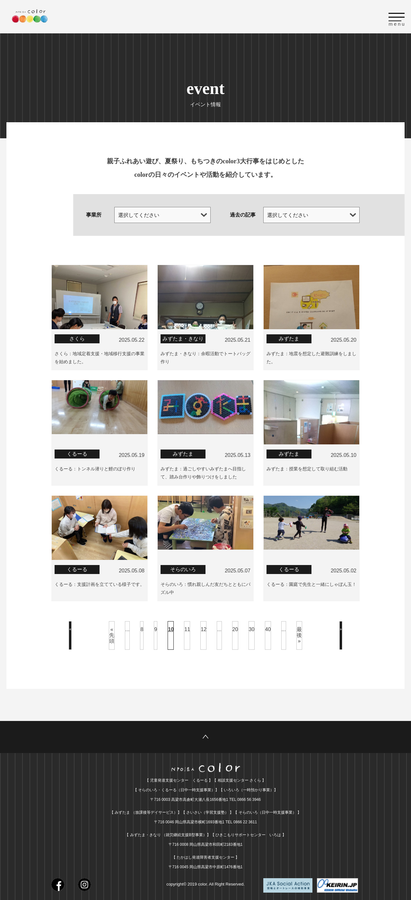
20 (235, 627)
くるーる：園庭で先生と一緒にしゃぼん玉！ (311, 582)
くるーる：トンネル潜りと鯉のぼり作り (95, 467)
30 (252, 627)
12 (203, 627)
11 (187, 627)
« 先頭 (111, 633)
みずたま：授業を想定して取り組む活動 (307, 467)
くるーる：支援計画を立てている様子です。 (99, 582)
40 (268, 627)
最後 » (299, 633)
